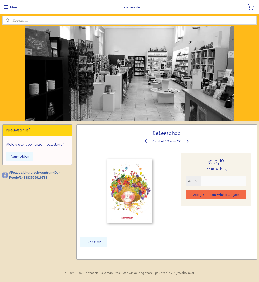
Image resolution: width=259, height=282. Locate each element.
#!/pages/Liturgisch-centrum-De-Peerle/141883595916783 (31, 175)
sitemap (107, 273)
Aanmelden (19, 156)
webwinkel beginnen (137, 273)
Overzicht (93, 241)
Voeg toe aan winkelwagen (216, 194)
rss (117, 273)
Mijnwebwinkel (183, 273)
